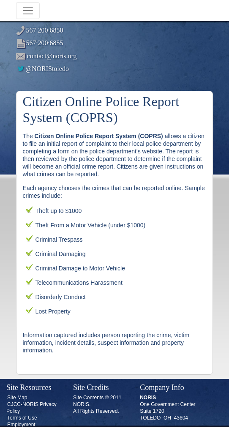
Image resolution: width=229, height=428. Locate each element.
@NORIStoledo (43, 68)
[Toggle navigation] (28, 10)
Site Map (17, 398)
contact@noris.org (52, 56)
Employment (21, 425)
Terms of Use (22, 418)
